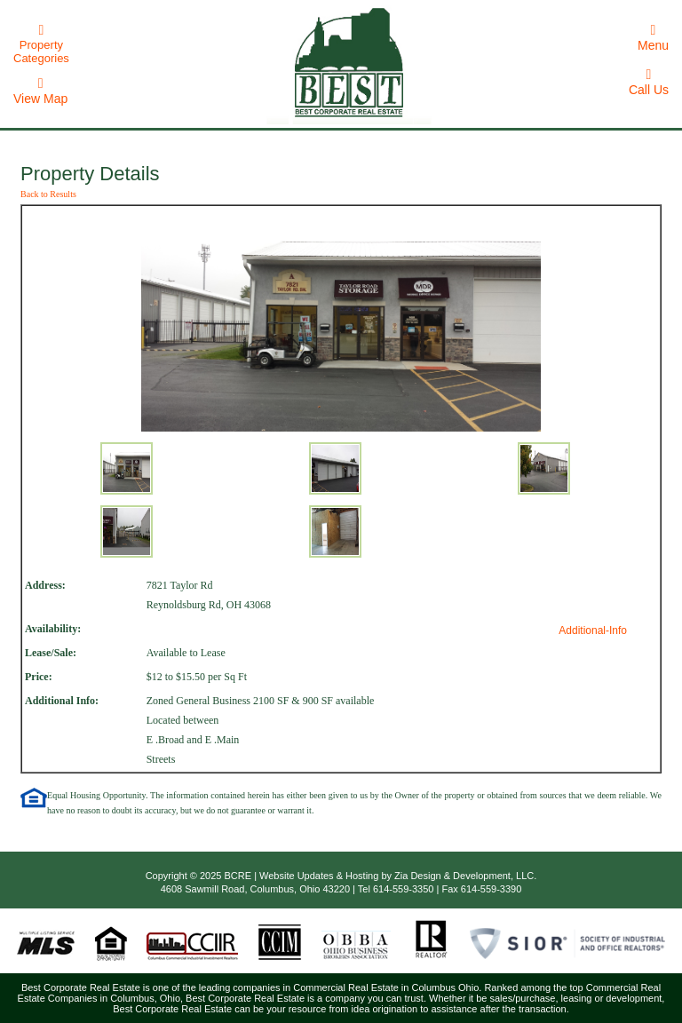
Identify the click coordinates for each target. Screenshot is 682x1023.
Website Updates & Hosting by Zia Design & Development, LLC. (397, 875)
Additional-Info (593, 630)
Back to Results (48, 194)
